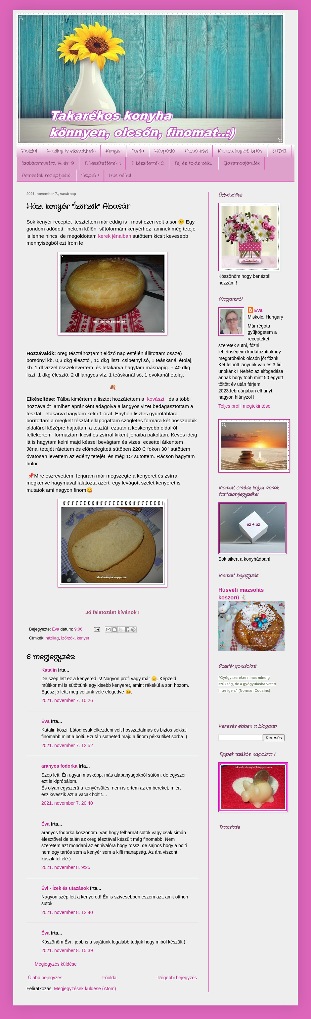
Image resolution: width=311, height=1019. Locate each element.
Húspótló (164, 151)
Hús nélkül (120, 175)
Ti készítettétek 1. (102, 163)
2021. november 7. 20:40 (67, 803)
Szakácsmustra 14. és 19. (48, 163)
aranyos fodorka (59, 766)
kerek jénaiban (114, 236)
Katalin (49, 670)
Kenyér (113, 151)
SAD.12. (279, 151)
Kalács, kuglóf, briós (240, 151)
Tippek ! (90, 175)
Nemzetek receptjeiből (46, 175)
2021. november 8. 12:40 (67, 912)
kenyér (83, 638)
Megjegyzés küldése (56, 964)
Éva (45, 721)
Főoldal (29, 151)
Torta (137, 151)
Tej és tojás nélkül (193, 163)
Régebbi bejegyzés (177, 977)
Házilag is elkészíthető (71, 151)
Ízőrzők (68, 638)
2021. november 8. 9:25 (65, 867)
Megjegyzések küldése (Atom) (85, 988)
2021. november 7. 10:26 (67, 700)
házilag (52, 638)
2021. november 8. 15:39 (67, 950)
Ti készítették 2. (147, 163)
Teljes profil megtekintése (244, 406)
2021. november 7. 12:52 (67, 745)
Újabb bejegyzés (45, 977)
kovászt (155, 399)
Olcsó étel (196, 151)
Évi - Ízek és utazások (65, 888)
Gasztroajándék (241, 163)
